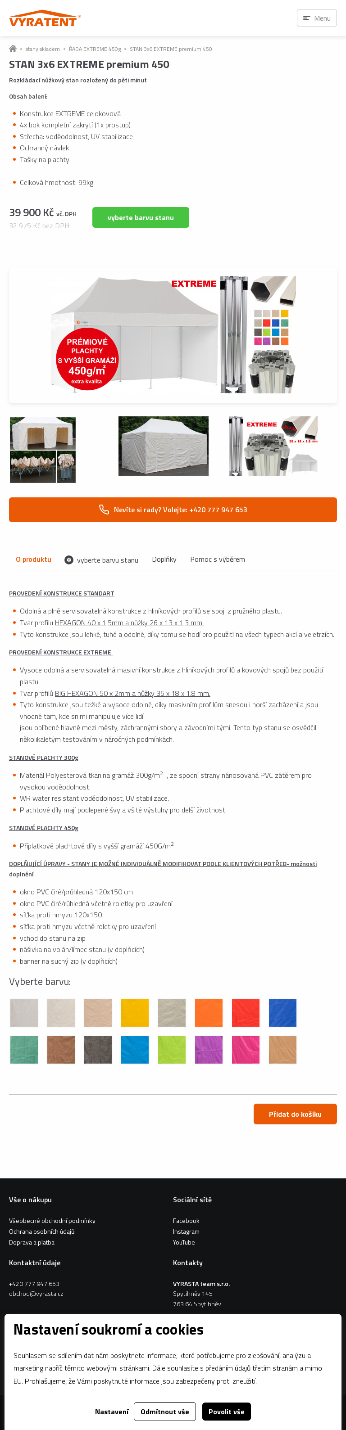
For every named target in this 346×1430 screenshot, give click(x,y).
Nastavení (111, 1411)
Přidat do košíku (295, 1114)
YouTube (184, 1242)
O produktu (33, 559)
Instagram (186, 1231)
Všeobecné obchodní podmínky (52, 1220)
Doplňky (164, 559)
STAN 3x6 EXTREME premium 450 (171, 49)
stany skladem (43, 49)
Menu (322, 18)
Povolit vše (227, 1411)
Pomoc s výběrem (217, 559)
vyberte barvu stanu (141, 217)
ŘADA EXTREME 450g (95, 49)
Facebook (186, 1220)
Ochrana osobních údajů (41, 1231)
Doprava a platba (32, 1242)
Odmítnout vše (165, 1411)
